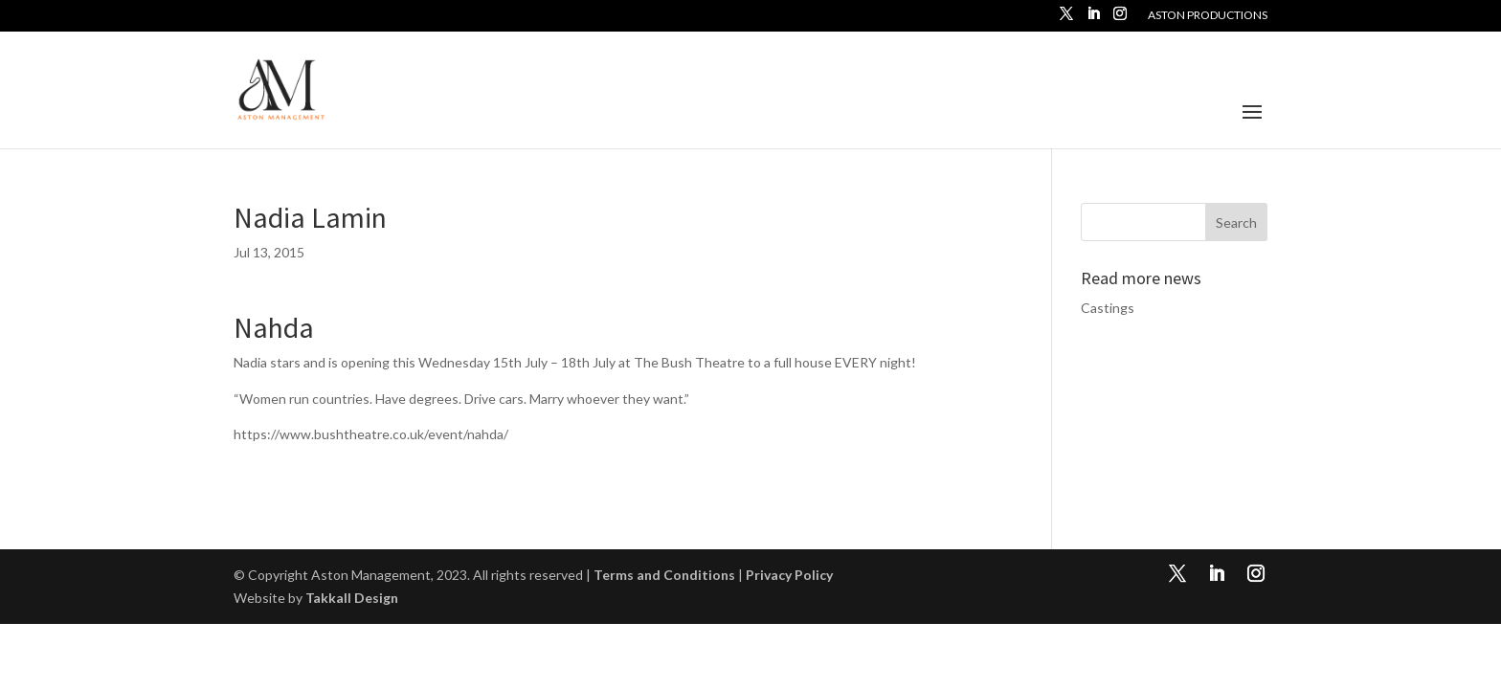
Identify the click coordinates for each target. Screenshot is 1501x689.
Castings (1107, 308)
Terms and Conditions (664, 575)
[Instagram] (1120, 19)
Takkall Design (351, 597)
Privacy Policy (789, 575)
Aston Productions (1207, 16)
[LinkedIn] (1093, 19)
